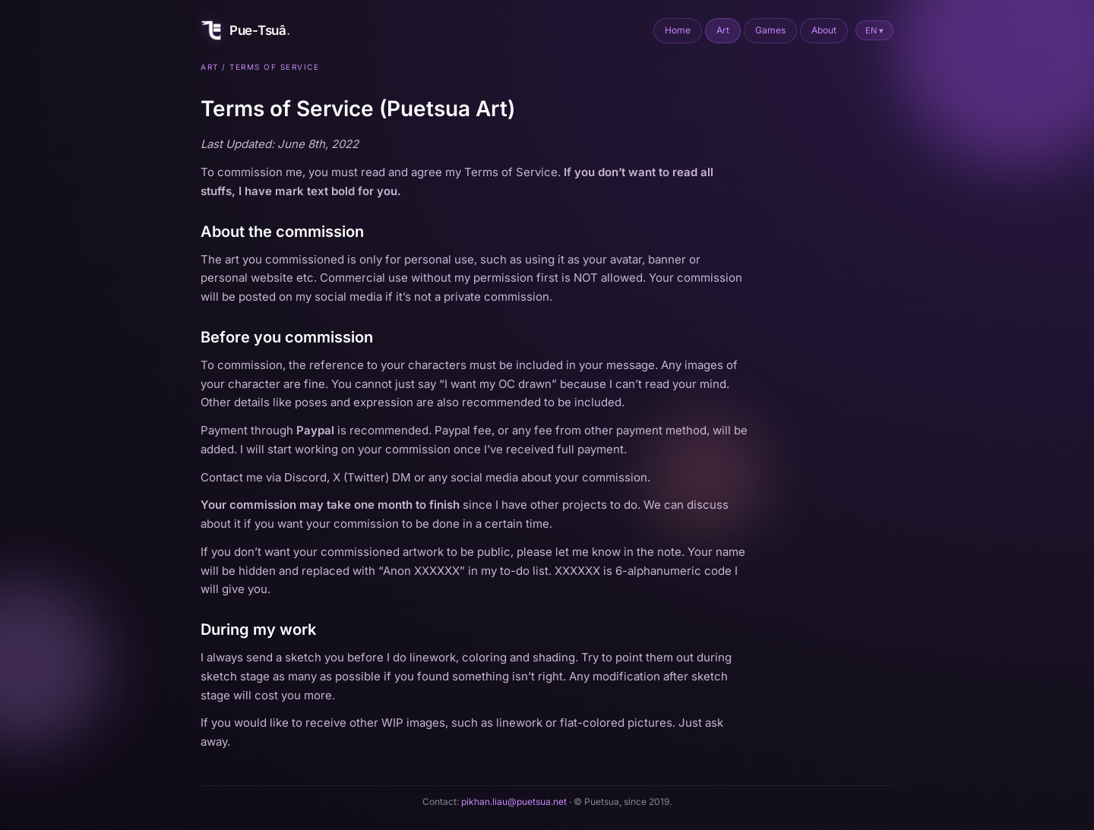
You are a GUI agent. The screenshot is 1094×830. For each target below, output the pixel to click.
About (823, 30)
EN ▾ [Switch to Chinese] (874, 30)
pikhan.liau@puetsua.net (514, 801)
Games (770, 30)
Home (678, 30)
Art (722, 30)
